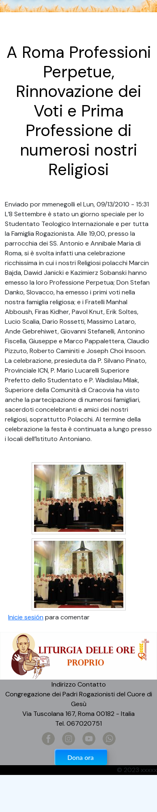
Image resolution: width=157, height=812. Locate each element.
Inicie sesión (25, 617)
